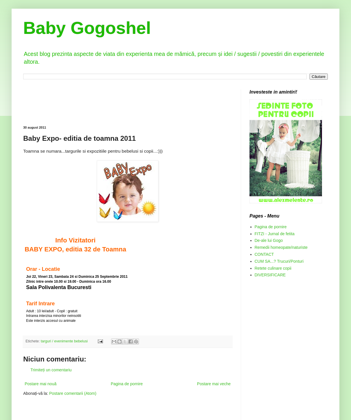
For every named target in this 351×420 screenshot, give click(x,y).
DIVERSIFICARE (270, 275)
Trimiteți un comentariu (51, 370)
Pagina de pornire (127, 383)
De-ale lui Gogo (269, 240)
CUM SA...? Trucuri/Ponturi (279, 261)
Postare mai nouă (41, 383)
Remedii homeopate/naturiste (281, 247)
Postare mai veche (214, 383)
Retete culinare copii (273, 268)
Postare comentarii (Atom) (73, 393)
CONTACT (264, 254)
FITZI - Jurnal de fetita (275, 233)
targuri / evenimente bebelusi (64, 341)
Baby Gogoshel (87, 28)
